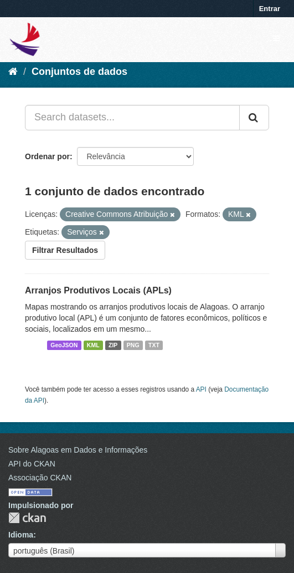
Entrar (269, 8)
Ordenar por (47, 156)
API (201, 389)
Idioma (20, 534)
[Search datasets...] (132, 117)
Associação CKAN (39, 477)
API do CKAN (31, 463)
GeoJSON (64, 345)
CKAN (27, 518)
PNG (133, 345)
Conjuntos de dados (79, 71)
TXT (153, 345)
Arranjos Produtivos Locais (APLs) (98, 290)
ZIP (113, 345)
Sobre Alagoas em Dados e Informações (77, 449)
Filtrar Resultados (65, 250)
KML (93, 345)
